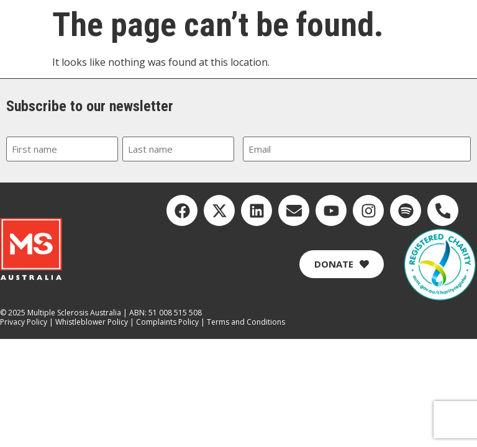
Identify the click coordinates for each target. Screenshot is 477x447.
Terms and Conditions (246, 322)
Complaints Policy (167, 322)
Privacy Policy (23, 322)
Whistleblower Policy (91, 322)
